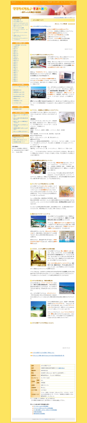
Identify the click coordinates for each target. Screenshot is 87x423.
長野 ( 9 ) (16, 67)
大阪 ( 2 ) (16, 75)
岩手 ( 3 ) (16, 48)
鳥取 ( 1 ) (16, 79)
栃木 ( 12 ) (16, 53)
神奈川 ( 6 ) (16, 60)
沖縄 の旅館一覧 (17, 19)
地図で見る (61, 368)
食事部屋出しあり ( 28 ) (19, 92)
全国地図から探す (18, 109)
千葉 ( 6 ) (16, 57)
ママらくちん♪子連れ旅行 (59, 17)
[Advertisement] (52, 46)
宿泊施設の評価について (19, 141)
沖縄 (65, 17)
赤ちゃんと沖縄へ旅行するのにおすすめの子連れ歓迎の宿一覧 (48, 355)
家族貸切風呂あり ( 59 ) (19, 96)
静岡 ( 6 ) (16, 63)
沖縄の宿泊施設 (38, 411)
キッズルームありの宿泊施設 (41, 406)
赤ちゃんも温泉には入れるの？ (21, 131)
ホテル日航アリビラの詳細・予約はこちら (43, 352)
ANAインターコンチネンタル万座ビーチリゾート (21, 25)
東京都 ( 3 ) (16, 58)
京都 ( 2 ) (16, 74)
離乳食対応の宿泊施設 (39, 413)
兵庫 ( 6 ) (16, 77)
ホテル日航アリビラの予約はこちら (42, 26)
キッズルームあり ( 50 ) (19, 94)
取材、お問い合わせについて (20, 139)
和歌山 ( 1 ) (16, 70)
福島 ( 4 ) (16, 51)
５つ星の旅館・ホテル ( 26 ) (20, 45)
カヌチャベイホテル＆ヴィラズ (21, 23)
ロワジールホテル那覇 (19, 27)
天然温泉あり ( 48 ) (18, 100)
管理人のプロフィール (19, 137)
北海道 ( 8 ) (16, 46)
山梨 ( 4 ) (16, 62)
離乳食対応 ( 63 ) (17, 90)
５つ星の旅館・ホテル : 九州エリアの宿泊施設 (45, 410)
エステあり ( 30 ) (17, 102)
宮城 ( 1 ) (16, 50)
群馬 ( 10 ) (16, 55)
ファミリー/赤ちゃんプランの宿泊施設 (43, 408)
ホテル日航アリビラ (18, 21)
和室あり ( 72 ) (17, 98)
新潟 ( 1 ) (16, 65)
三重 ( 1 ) (16, 69)
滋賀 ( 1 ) (16, 72)
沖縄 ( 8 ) (16, 81)
